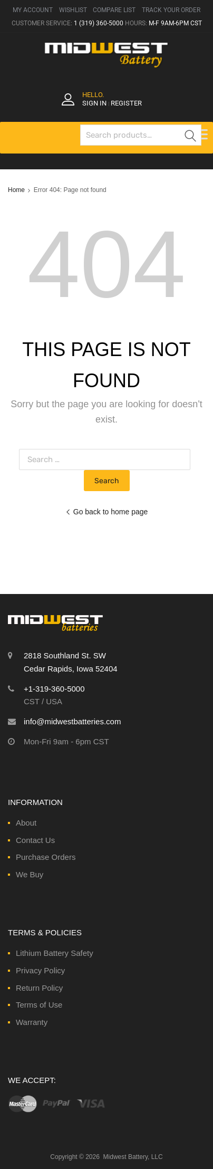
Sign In (94, 103)
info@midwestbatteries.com (72, 721)
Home (16, 190)
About (26, 822)
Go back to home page (106, 511)
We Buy (29, 874)
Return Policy (39, 987)
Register (126, 103)
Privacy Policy (40, 970)
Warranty (31, 1022)
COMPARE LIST (114, 10)
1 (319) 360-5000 (98, 23)
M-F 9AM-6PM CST (175, 23)
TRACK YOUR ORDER (171, 10)
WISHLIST (73, 10)
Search (190, 136)
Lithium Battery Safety (54, 952)
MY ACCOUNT (33, 10)
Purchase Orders (45, 856)
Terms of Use (39, 1004)
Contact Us (35, 840)
